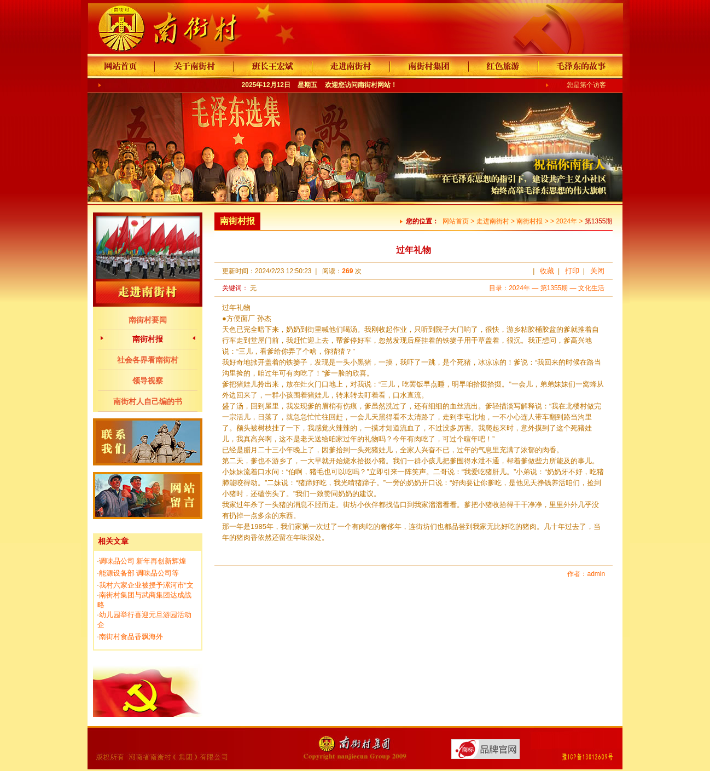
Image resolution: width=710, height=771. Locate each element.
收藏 (547, 271)
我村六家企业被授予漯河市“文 (146, 585)
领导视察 (147, 380)
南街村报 (147, 339)
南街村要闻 (148, 319)
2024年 (566, 221)
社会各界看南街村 (147, 359)
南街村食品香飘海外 (131, 636)
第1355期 (554, 288)
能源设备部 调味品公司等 (139, 573)
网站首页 (456, 221)
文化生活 (591, 288)
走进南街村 (492, 221)
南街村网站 (374, 85)
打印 (572, 271)
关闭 (597, 271)
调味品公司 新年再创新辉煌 (143, 561)
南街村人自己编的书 (147, 401)
